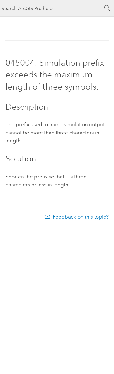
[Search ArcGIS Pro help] (51, 8)
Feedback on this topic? (81, 217)
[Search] (107, 8)
